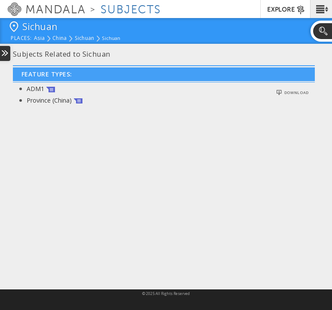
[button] (321, 9)
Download (296, 92)
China (59, 39)
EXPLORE (286, 10)
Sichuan (84, 39)
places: (21, 39)
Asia (39, 39)
